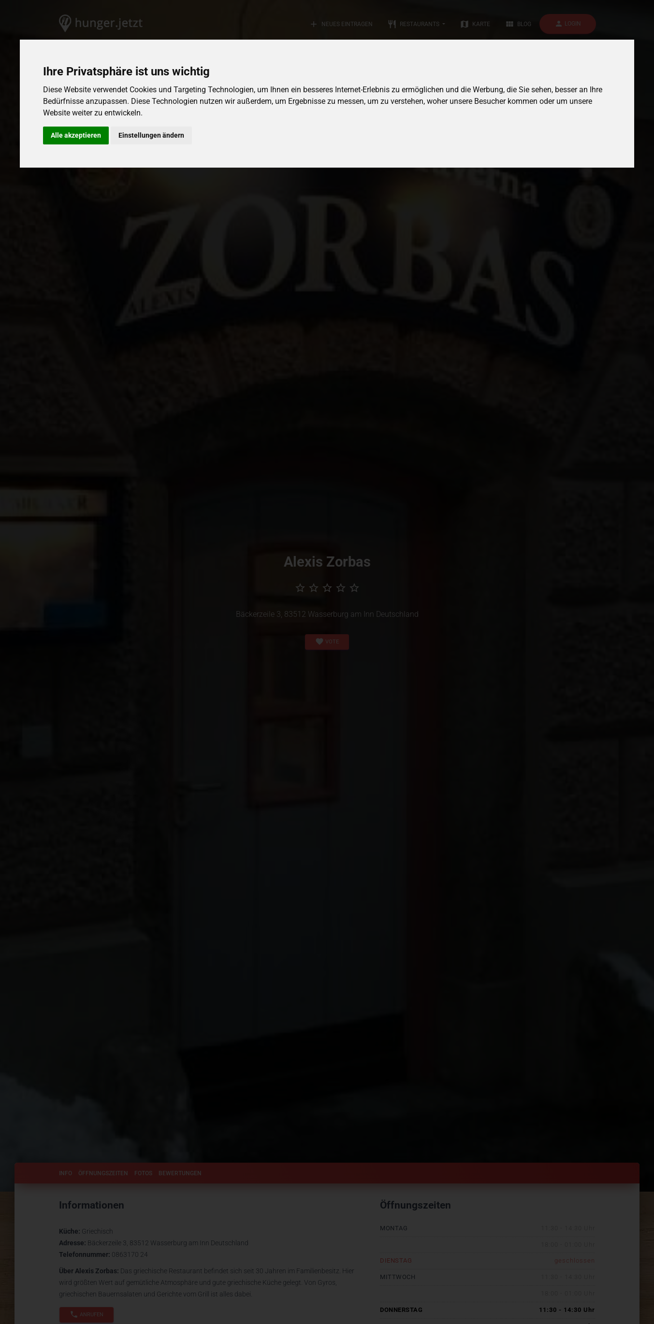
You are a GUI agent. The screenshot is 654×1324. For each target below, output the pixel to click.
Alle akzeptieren (76, 135)
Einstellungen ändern (151, 135)
